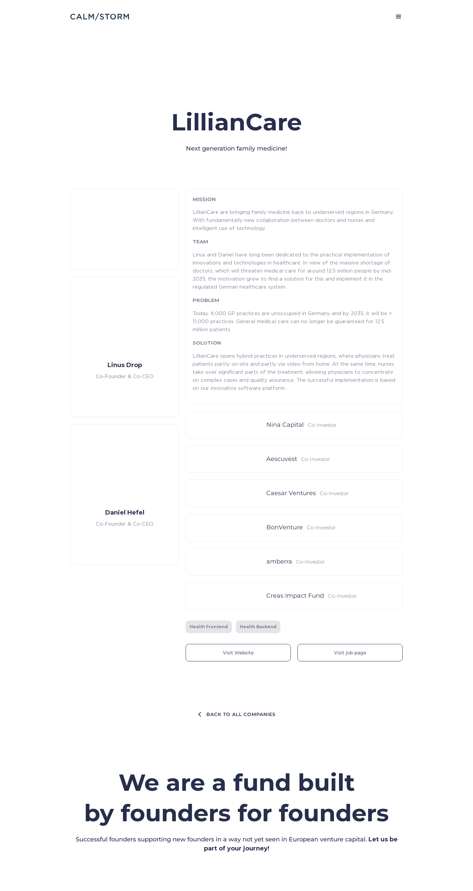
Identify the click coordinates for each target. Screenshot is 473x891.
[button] (396, 17)
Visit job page (350, 653)
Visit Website (238, 653)
